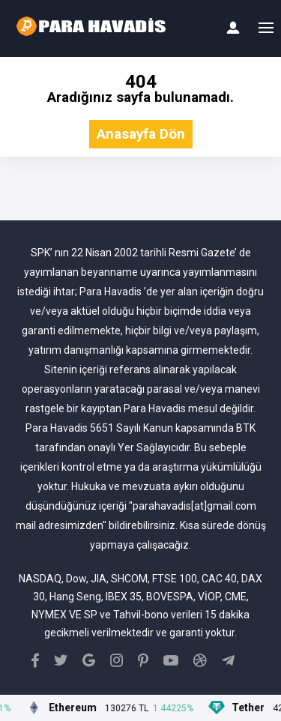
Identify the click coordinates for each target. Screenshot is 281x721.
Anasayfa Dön (141, 134)
